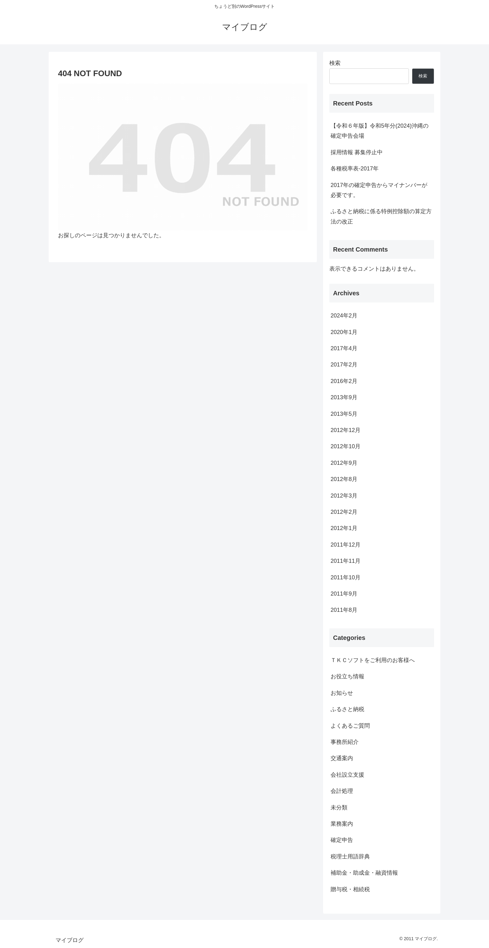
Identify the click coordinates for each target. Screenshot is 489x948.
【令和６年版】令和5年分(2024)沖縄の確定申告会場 (379, 131)
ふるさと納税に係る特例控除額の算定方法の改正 (381, 216)
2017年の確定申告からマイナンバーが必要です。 (379, 190)
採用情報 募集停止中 (357, 152)
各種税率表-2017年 (355, 168)
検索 (335, 63)
